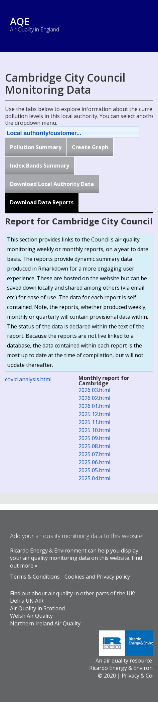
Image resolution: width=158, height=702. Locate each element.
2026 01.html (94, 406)
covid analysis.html (28, 379)
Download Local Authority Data (52, 184)
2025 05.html (94, 470)
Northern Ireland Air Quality (45, 623)
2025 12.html (94, 414)
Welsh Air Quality (31, 615)
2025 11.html (94, 422)
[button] (80, 132)
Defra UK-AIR (26, 600)
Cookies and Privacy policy (97, 576)
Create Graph (90, 147)
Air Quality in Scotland (37, 608)
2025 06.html (94, 462)
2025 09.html (94, 438)
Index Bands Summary (39, 165)
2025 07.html (94, 454)
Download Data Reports (41, 202)
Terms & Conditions (35, 576)
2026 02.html (94, 398)
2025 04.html (94, 478)
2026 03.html (94, 390)
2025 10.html (94, 430)
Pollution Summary (35, 147)
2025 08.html (94, 446)
